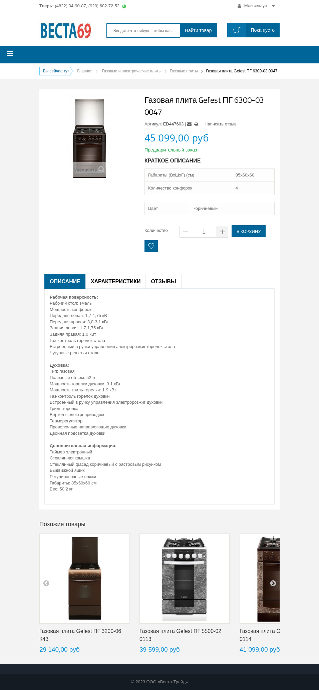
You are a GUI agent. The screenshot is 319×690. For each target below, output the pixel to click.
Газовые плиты (184, 71)
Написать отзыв (221, 123)
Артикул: (153, 123)
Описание (65, 281)
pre (46, 583)
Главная (84, 71)
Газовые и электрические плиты (131, 71)
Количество (156, 230)
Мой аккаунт (256, 5)
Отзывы (163, 281)
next (273, 583)
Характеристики (116, 281)
